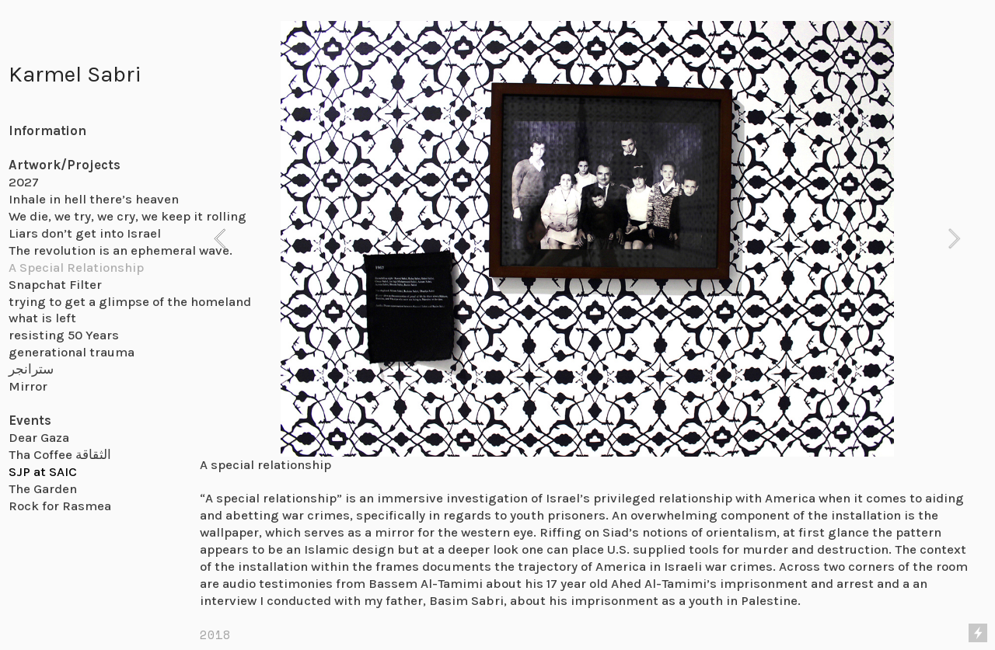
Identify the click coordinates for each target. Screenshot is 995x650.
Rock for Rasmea (60, 506)
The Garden (43, 488)
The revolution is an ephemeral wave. (120, 250)
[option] (587, 239)
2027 (24, 182)
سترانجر (31, 369)
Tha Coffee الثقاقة (60, 454)
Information (47, 130)
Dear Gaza (39, 437)
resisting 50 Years (64, 335)
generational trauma (71, 352)
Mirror (28, 386)
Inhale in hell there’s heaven (94, 199)
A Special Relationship (76, 267)
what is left (42, 318)
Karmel (45, 74)
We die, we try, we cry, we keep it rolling (127, 216)
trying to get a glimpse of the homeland (130, 301)
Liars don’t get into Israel (85, 233)
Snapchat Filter (55, 284)
